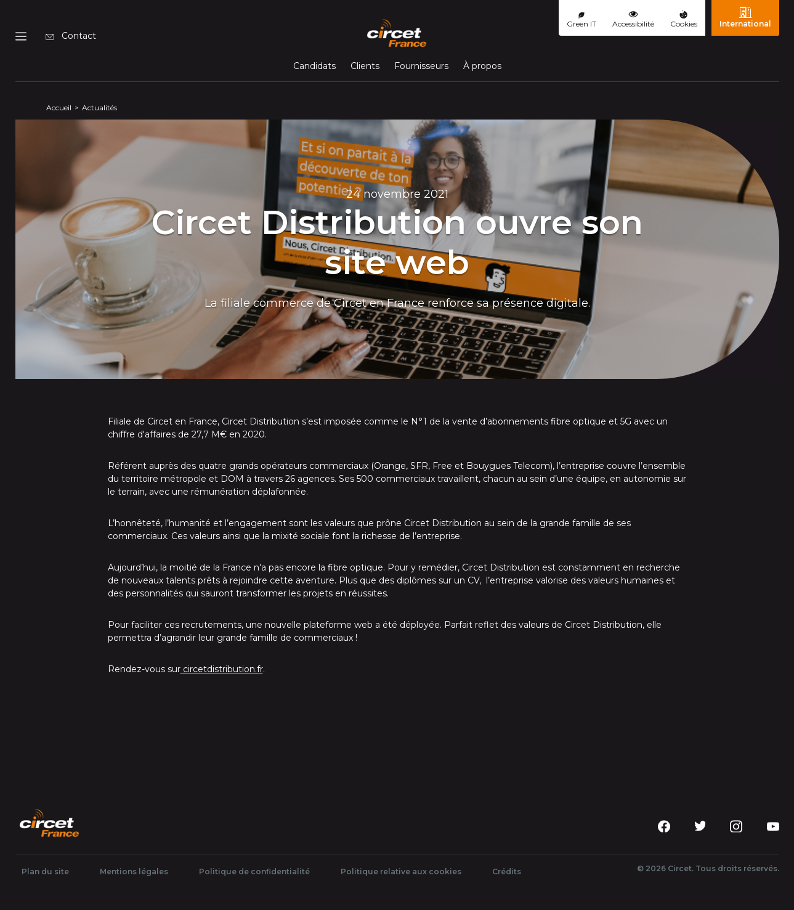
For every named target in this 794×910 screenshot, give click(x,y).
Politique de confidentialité (254, 871)
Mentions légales (134, 871)
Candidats (314, 65)
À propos (482, 65)
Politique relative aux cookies (401, 871)
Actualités (99, 107)
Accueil (58, 107)
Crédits (506, 871)
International (745, 17)
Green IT (581, 20)
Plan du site (45, 871)
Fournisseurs (421, 65)
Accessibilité (633, 19)
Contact (71, 35)
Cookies (683, 19)
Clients (364, 65)
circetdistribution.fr (221, 669)
